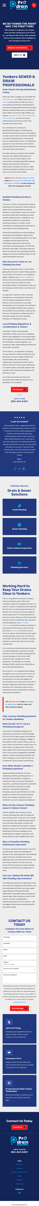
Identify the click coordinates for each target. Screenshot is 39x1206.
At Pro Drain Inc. (8, 99)
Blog (19, 1176)
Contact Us (19, 1127)
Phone (5, 949)
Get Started (19, 390)
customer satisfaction (26, 277)
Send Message (19, 1008)
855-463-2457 (19, 401)
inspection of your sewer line (19, 115)
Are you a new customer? (11, 968)
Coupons (19, 1168)
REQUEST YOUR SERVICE (19, 48)
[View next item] (24, 469)
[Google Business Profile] (19, 1193)
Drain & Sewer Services (19, 1172)
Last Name (6, 943)
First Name (6, 937)
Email (5, 956)
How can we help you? (10, 975)
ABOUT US (19, 55)
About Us (19, 1164)
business (15, 631)
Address (6, 962)
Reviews (19, 1180)
